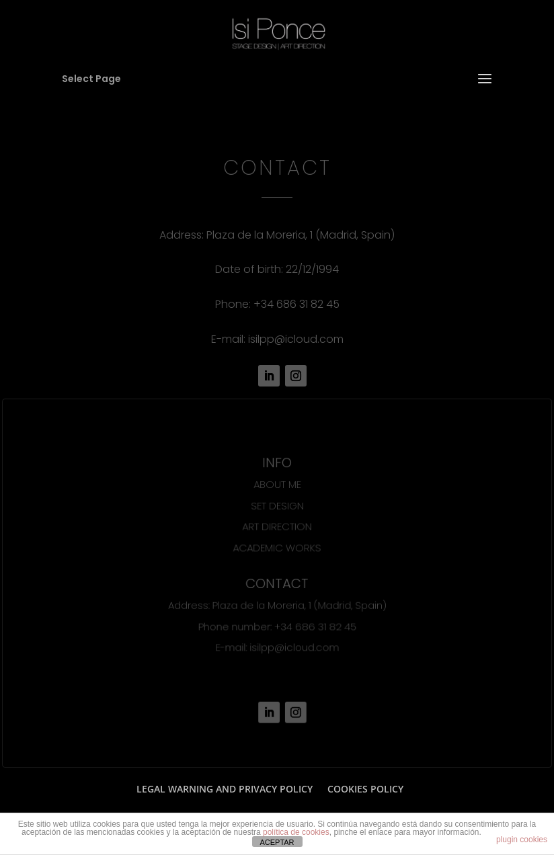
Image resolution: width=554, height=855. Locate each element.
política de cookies (296, 832)
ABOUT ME (277, 485)
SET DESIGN (277, 506)
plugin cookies (521, 839)
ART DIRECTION (276, 527)
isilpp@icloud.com (296, 339)
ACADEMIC (257, 547)
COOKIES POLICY (365, 788)
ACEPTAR (277, 842)
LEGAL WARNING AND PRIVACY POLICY (224, 788)
